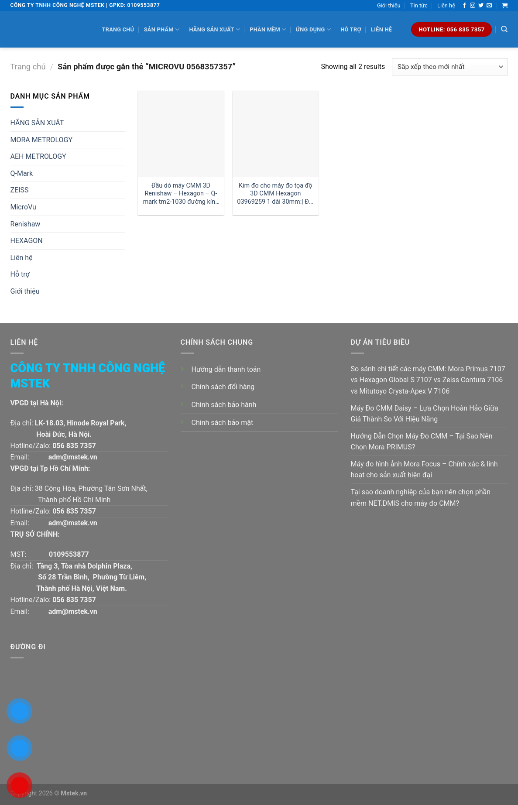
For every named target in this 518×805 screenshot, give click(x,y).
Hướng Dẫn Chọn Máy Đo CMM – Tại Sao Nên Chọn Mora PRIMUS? (422, 442)
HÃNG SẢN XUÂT (37, 123)
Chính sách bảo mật (223, 422)
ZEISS (19, 190)
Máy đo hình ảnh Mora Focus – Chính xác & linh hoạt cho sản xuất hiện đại (424, 470)
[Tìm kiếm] (504, 29)
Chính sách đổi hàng (223, 387)
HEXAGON (26, 240)
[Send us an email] (489, 6)
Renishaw (25, 224)
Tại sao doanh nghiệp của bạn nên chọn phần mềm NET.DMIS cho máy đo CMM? (421, 497)
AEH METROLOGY (38, 156)
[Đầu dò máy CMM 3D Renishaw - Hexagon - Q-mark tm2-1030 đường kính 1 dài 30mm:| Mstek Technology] (181, 134)
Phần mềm (268, 29)
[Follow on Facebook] (464, 6)
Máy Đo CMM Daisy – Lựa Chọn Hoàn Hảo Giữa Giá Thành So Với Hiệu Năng (424, 414)
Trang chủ (118, 29)
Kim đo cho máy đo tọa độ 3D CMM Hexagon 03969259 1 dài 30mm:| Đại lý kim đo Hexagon (275, 194)
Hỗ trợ (350, 29)
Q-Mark (21, 173)
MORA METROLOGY (41, 140)
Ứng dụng (313, 29)
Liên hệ (446, 5)
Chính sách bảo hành (224, 405)
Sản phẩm (161, 29)
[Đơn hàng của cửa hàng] (450, 66)
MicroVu (23, 207)
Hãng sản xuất (214, 29)
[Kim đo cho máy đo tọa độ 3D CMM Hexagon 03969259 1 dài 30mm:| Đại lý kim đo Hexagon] (276, 134)
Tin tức (419, 5)
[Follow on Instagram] (472, 6)
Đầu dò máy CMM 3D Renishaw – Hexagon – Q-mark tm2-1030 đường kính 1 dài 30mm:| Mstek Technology (181, 194)
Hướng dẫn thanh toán (226, 369)
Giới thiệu (389, 5)
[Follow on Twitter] (481, 6)
